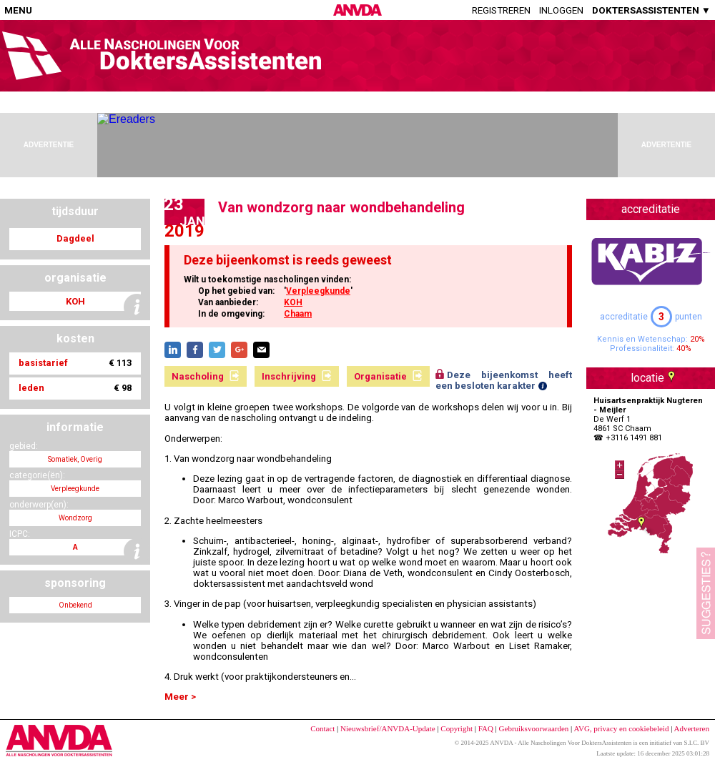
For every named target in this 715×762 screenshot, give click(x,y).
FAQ (485, 728)
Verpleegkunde (318, 291)
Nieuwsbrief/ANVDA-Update (387, 728)
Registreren (501, 10)
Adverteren (691, 728)
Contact (322, 728)
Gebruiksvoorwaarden (534, 728)
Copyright (456, 728)
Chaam (298, 314)
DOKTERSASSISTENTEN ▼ (651, 10)
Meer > (180, 696)
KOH (293, 302)
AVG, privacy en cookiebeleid (621, 728)
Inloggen (561, 10)
